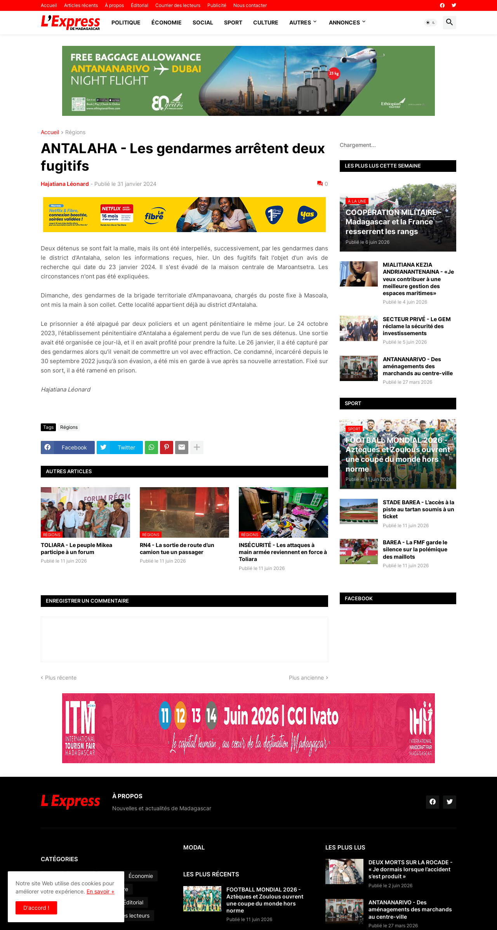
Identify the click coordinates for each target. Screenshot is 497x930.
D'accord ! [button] (36, 907)
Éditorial (139, 5)
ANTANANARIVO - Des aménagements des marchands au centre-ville (418, 366)
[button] (430, 22)
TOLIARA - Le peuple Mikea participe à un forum (76, 548)
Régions (75, 132)
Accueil (49, 5)
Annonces (344, 22)
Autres (300, 22)
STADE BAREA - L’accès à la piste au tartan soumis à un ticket (418, 509)
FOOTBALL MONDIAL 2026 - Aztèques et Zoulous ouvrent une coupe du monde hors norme (264, 900)
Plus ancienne (306, 677)
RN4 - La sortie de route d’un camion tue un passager (177, 548)
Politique (126, 22)
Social (203, 22)
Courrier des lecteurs (177, 5)
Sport (233, 22)
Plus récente (60, 677)
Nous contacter (250, 5)
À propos (114, 5)
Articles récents (81, 5)
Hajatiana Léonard (65, 183)
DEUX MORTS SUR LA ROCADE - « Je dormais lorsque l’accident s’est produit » (410, 869)
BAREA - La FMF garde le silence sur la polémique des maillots (415, 549)
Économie (166, 22)
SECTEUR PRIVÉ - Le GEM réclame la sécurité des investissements (417, 326)
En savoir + (101, 891)
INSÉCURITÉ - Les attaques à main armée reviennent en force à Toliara (283, 552)
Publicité (216, 5)
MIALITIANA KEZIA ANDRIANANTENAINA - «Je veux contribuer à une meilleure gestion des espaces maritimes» (418, 278)
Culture (265, 22)
